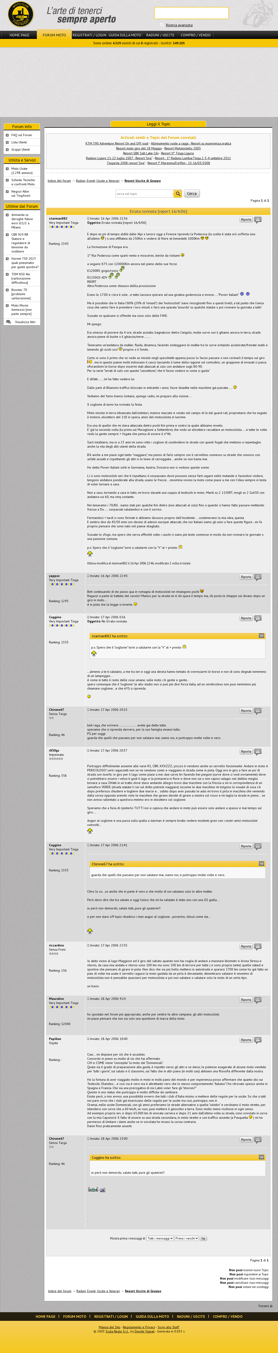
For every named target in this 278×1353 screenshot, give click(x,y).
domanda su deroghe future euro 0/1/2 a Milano (22, 221)
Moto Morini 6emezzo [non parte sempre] (21, 309)
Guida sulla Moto (125, 35)
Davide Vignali (145, 1331)
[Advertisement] (139, 82)
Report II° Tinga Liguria (177, 153)
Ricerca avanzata (179, 25)
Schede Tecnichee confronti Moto (23, 182)
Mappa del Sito (109, 1327)
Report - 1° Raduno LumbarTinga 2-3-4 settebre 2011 (193, 158)
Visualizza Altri (25, 322)
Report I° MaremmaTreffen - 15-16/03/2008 (179, 163)
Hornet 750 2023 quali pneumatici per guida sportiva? (25, 262)
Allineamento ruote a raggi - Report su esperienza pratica (191, 143)
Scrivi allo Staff (168, 1327)
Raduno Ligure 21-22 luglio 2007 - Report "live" (119, 158)
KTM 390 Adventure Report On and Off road (117, 143)
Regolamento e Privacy (139, 1327)
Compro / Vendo (196, 35)
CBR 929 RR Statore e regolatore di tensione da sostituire (20, 242)
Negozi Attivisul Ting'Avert (20, 193)
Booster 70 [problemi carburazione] (21, 294)
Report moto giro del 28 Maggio (139, 148)
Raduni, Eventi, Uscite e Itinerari (97, 181)
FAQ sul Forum (21, 135)
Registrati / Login (89, 35)
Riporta (246, 219)
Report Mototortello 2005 (182, 148)
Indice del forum (59, 181)
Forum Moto (54, 35)
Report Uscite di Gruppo (143, 181)
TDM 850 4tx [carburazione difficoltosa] (21, 278)
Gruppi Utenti (20, 149)
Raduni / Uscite (160, 35)
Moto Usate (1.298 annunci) (22, 170)
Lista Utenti (19, 142)
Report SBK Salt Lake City (141, 153)
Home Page (19, 35)
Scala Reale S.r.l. (117, 1331)
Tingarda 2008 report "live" (126, 163)
